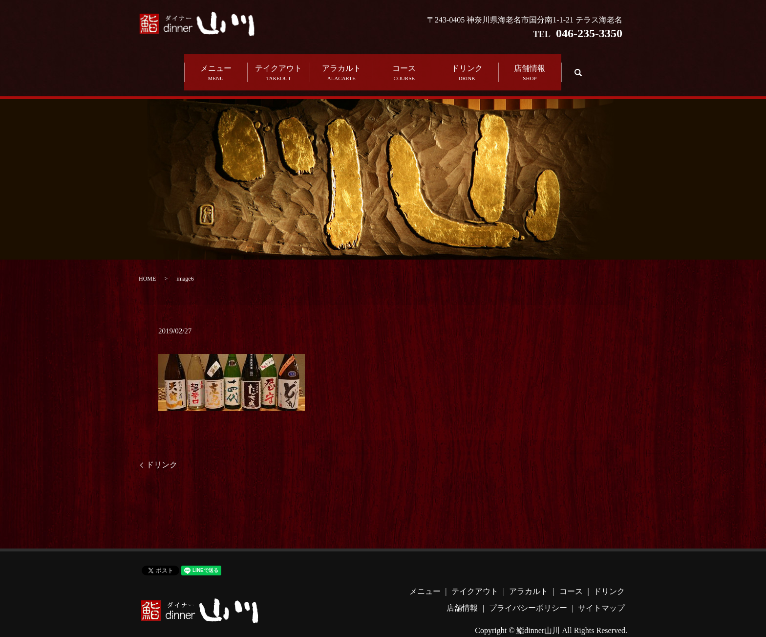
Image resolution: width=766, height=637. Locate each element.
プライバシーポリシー (528, 594)
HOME (147, 265)
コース (404, 66)
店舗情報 (530, 66)
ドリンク (467, 66)
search (577, 65)
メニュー (215, 66)
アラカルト (341, 66)
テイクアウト (278, 66)
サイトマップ (601, 594)
